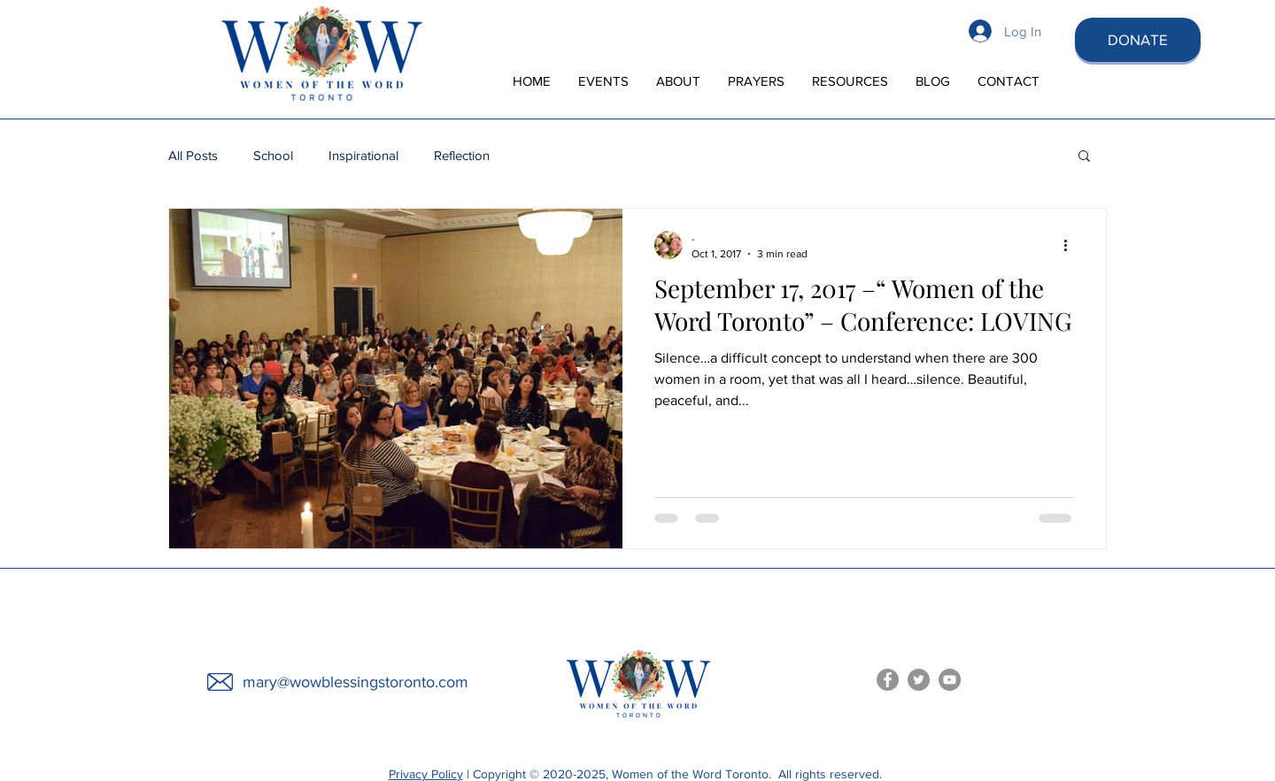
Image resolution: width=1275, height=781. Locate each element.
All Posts (193, 155)
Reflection (462, 155)
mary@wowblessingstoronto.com (355, 682)
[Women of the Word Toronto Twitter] (919, 680)
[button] (1084, 157)
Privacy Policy (426, 774)
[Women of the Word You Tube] (950, 680)
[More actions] (1071, 245)
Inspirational (363, 155)
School (273, 155)
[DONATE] (1138, 40)
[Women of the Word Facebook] (888, 680)
